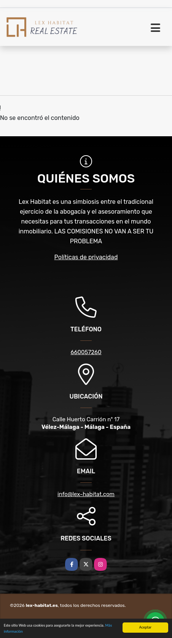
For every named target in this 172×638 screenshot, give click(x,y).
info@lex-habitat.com (86, 494)
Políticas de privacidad (86, 257)
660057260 (85, 352)
